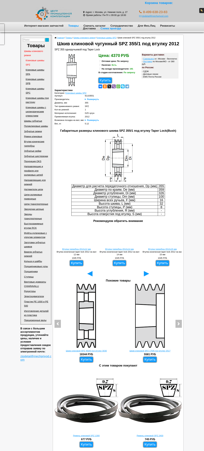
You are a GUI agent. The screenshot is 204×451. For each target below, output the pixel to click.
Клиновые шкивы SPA (35, 72)
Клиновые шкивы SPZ (35, 62)
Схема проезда (110, 28)
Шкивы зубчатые (33, 121)
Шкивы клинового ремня (33, 53)
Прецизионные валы (35, 320)
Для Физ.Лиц (146, 25)
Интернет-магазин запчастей (43, 25)
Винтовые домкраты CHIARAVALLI (35, 284)
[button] (58, 324)
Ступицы (29, 276)
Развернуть (93, 99)
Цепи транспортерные (36, 204)
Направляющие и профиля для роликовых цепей (33, 170)
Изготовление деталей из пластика (36, 313)
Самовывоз (148, 59)
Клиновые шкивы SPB (35, 81)
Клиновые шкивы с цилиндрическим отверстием (36, 111)
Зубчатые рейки (32, 151)
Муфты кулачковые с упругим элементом (35, 235)
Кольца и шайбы (33, 261)
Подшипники (31, 271)
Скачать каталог (95, 25)
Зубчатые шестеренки (36, 156)
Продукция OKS (32, 161)
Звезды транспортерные (33, 216)
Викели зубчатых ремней (33, 254)
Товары (73, 25)
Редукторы (30, 291)
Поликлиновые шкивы (36, 126)
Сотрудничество (121, 25)
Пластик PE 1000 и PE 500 (36, 303)
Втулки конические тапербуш (34, 143)
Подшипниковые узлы (36, 266)
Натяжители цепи (33, 189)
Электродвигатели (34, 296)
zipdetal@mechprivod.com (153, 16)
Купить (105, 80)
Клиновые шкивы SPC (35, 90)
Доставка (89, 28)
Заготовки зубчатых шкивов (34, 244)
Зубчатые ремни (33, 131)
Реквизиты (167, 25)
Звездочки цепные (34, 209)
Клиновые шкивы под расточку (37, 100)
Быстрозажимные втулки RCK (33, 225)
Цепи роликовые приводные (33, 196)
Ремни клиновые (33, 136)
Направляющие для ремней (35, 182)
